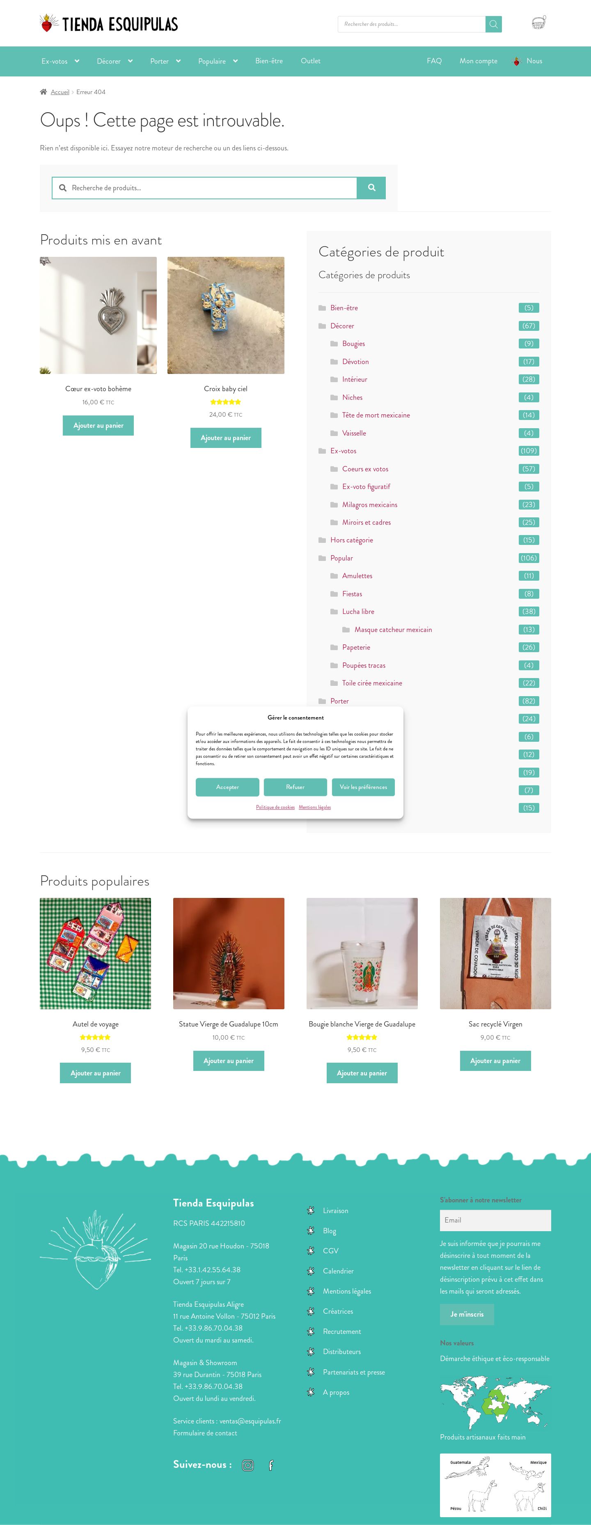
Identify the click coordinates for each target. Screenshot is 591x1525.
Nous (534, 60)
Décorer (109, 61)
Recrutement (342, 1331)
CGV (331, 1251)
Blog (329, 1230)
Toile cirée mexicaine (372, 683)
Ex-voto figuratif (366, 486)
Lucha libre (358, 611)
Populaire (212, 61)
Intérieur (354, 379)
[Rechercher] (494, 24)
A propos (336, 1392)
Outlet (311, 60)
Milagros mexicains (369, 504)
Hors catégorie (351, 540)
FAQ (434, 60)
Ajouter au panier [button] (98, 425)
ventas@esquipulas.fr (250, 1421)
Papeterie (356, 647)
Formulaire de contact (205, 1433)
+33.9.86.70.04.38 (214, 1328)
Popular (341, 558)
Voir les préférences (363, 787)
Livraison (335, 1210)
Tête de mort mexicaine (376, 415)
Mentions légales (315, 807)
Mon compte (478, 60)
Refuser (295, 787)
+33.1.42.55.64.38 (213, 1269)
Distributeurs (342, 1351)
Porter (159, 61)
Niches (352, 397)
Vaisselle (354, 433)
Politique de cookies (275, 807)
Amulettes (357, 575)
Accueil (60, 92)
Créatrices (338, 1311)
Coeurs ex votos (365, 469)
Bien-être (269, 60)
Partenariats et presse (354, 1372)
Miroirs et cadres (366, 522)
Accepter (227, 787)
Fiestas (352, 593)
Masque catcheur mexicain (393, 629)
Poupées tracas (363, 665)
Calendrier (338, 1271)
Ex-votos (54, 61)
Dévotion (355, 361)
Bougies (353, 343)
